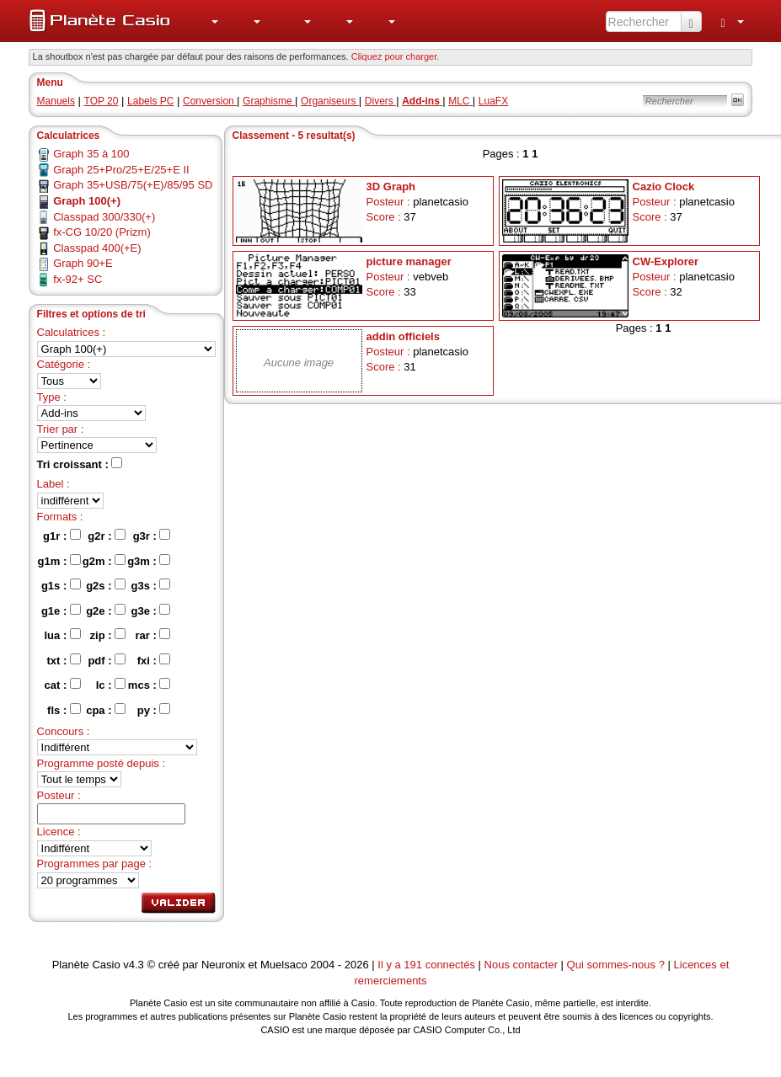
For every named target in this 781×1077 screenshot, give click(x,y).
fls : (64, 710)
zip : (108, 635)
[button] (206, 21)
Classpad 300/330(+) (104, 217)
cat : (63, 684)
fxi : (154, 660)
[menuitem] (206, 21)
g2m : (104, 561)
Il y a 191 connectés (427, 964)
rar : (153, 635)
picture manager (409, 261)
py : (154, 710)
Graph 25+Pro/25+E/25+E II (121, 169)
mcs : (149, 684)
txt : (63, 660)
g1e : (61, 610)
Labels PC (150, 101)
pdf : (107, 660)
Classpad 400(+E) (97, 248)
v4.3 (133, 964)
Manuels (56, 101)
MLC (460, 101)
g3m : (148, 561)
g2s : (106, 585)
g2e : (106, 610)
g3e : (150, 610)
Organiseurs (330, 101)
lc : (111, 684)
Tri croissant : (80, 464)
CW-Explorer (665, 261)
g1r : (62, 535)
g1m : (59, 561)
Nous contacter (521, 964)
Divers (380, 101)
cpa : (106, 710)
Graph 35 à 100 (91, 153)
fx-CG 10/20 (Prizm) (102, 232)
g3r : (152, 535)
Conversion (210, 101)
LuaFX (493, 101)
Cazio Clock (664, 186)
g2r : (107, 535)
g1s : (61, 585)
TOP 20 (101, 101)
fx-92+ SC (77, 279)
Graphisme (269, 101)
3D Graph (391, 186)
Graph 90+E (82, 263)
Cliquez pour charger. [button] (395, 56)
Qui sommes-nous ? (616, 964)
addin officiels (403, 336)
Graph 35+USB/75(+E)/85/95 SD (132, 185)
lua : (63, 635)
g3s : (150, 585)
